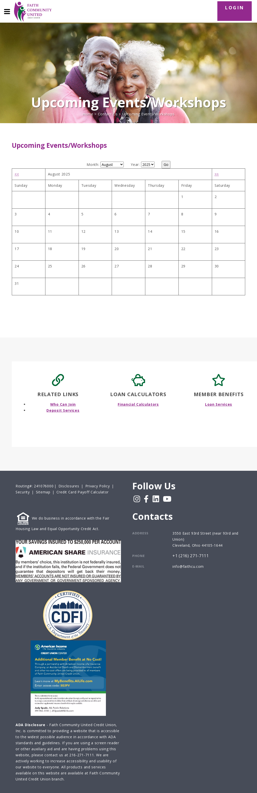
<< (17, 174)
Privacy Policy (97, 486)
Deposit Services (62, 410)
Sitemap (43, 492)
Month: (93, 164)
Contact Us (108, 114)
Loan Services (218, 404)
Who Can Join (63, 404)
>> (217, 174)
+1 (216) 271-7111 (190, 555)
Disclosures (68, 486)
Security (23, 492)
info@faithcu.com (188, 566)
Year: (135, 164)
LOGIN (234, 8)
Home (88, 114)
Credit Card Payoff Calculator (82, 492)
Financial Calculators (138, 404)
